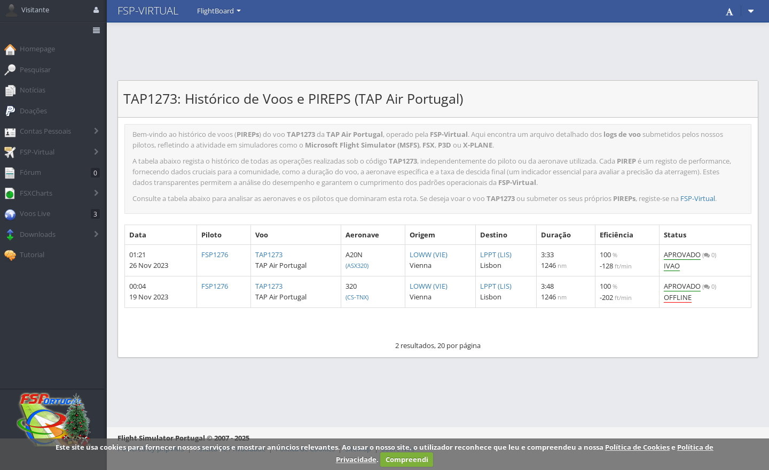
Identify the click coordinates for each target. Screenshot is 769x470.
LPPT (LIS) (496, 254)
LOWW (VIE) (429, 254)
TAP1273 (269, 254)
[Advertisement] (437, 51)
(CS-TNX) (357, 297)
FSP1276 (214, 254)
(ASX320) (357, 265)
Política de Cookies (637, 447)
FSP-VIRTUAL (147, 10)
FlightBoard (219, 11)
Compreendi (407, 459)
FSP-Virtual (697, 198)
